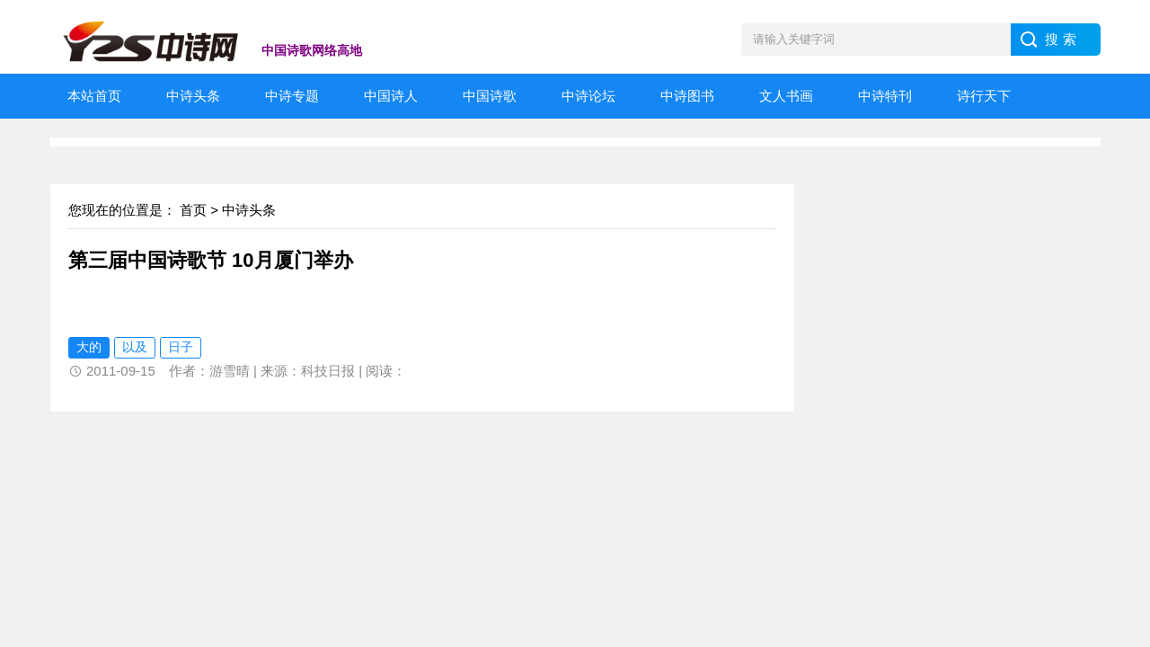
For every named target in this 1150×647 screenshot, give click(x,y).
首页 (193, 209)
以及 (134, 347)
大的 (89, 347)
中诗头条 (249, 209)
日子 (180, 347)
